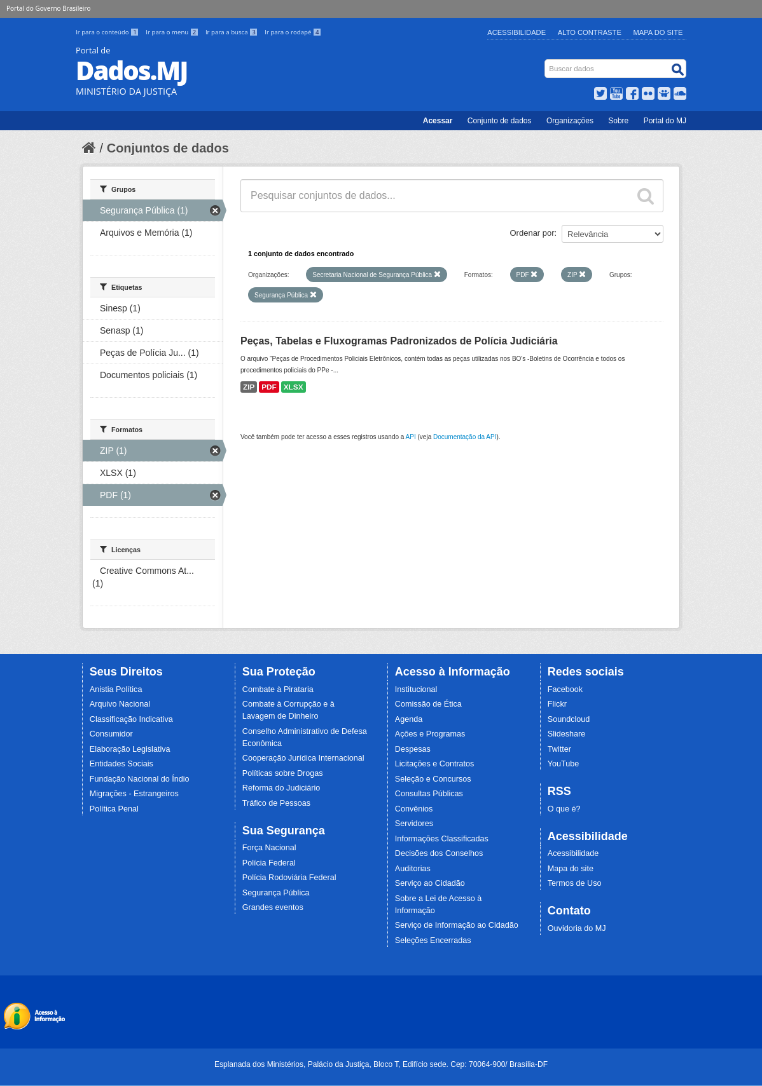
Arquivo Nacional (120, 704)
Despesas (413, 749)
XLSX (293, 387)
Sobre (618, 120)
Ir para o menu (173, 32)
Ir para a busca (232, 32)
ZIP (248, 387)
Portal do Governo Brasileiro (48, 8)
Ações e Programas (430, 734)
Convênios (414, 808)
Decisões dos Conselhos (439, 853)
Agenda (408, 719)
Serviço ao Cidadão (430, 883)
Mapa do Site (658, 32)
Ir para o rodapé (293, 32)
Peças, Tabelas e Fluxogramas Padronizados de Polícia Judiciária (399, 341)
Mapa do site (570, 868)
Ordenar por (532, 233)
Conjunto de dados (500, 120)
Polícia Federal (269, 863)
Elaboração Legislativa (130, 749)
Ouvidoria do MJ (577, 928)
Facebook (565, 689)
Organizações (569, 120)
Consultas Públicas (429, 793)
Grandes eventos (272, 907)
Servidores (414, 823)
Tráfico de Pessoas (276, 803)
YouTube (563, 763)
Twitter (559, 749)
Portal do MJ (665, 120)
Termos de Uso (575, 883)
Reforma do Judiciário (281, 788)
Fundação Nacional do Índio (140, 779)
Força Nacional (269, 847)
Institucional (416, 689)
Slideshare (567, 734)
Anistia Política (116, 689)
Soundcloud (569, 719)
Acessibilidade (516, 32)
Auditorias (413, 868)
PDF (269, 387)
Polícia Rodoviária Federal (289, 877)
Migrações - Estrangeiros (134, 793)
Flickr (557, 704)
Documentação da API (465, 436)
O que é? (564, 808)
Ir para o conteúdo (108, 32)
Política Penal (114, 808)
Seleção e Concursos (433, 779)
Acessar (438, 120)
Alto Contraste (589, 32)
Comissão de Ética (428, 704)
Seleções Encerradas (433, 940)
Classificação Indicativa (131, 719)
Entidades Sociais (121, 763)
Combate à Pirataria (278, 689)
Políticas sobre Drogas (282, 773)
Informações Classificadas (441, 838)
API (411, 436)
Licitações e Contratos (435, 763)
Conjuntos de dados (168, 148)
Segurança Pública (276, 892)
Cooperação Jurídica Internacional (303, 758)
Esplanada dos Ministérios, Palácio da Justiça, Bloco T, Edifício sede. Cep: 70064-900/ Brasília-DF (381, 1064)
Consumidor (111, 734)
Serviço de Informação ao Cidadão (456, 925)
